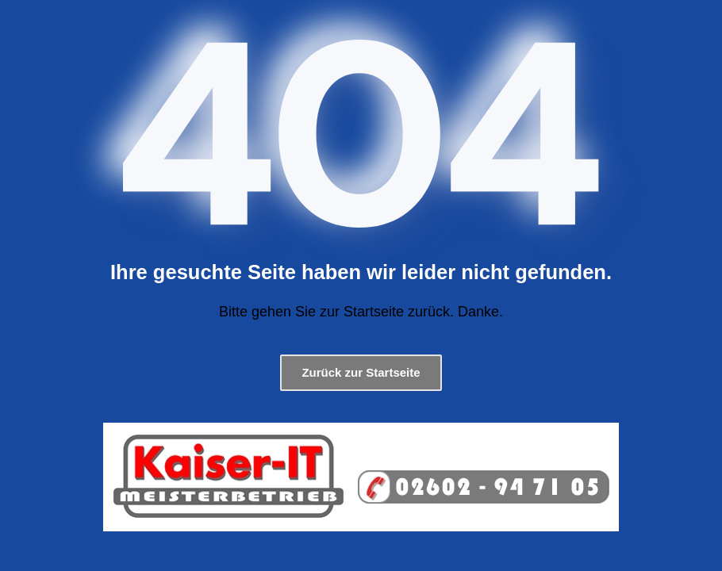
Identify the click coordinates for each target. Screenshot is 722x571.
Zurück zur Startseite (360, 372)
